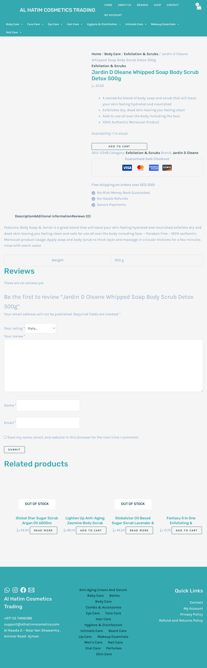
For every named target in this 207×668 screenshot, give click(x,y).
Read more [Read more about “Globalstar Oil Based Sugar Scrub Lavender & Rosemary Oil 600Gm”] (139, 532)
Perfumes (94, 640)
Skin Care (114, 640)
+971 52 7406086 (18, 620)
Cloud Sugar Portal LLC (153, 658)
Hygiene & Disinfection (104, 24)
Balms (103, 598)
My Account (193, 611)
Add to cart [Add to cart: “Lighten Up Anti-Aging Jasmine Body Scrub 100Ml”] (91, 532)
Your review (14, 336)
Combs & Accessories (94, 604)
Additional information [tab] (54, 216)
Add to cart (119, 146)
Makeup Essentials (165, 24)
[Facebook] (23, 592)
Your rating (14, 328)
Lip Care (86, 628)
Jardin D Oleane (186, 152)
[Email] (31, 592)
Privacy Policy (191, 617)
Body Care (14, 24)
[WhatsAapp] (7, 592)
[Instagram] (15, 592)
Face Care (35, 24)
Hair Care (75, 24)
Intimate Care (136, 24)
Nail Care (14, 32)
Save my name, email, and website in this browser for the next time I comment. (73, 439)
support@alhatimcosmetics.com (31, 626)
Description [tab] (25, 216)
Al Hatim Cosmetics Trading (57, 10)
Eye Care (55, 24)
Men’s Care (85, 634)
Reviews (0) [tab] (83, 216)
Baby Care (86, 598)
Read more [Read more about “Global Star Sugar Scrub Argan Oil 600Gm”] (43, 532)
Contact (196, 605)
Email (10, 425)
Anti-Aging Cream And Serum (102, 592)
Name (10, 407)
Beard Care (117, 622)
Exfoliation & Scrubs (141, 54)
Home (96, 54)
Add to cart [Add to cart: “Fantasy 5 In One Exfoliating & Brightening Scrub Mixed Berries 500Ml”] (187, 532)
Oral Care (123, 634)
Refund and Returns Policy (181, 623)
